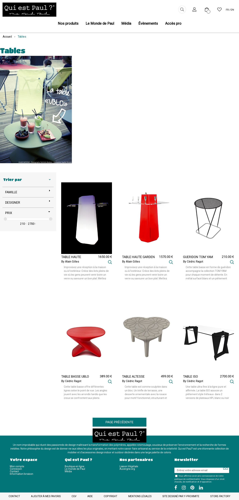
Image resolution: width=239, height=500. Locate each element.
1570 (166, 257)
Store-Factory (220, 496)
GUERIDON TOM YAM (198, 257)
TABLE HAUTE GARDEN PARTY (138, 258)
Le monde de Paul (75, 469)
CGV (74, 496)
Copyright (110, 496)
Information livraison (21, 474)
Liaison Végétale (129, 466)
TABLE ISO (190, 376)
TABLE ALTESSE (133, 376)
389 (106, 376)
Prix (8, 213)
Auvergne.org (127, 469)
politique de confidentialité (187, 479)
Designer (12, 202)
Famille (11, 192)
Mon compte (17, 466)
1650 (105, 257)
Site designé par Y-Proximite (180, 496)
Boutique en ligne (74, 466)
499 (167, 376)
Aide (90, 496)
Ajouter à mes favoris (46, 496)
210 (22, 223)
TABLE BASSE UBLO (75, 376)
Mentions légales (140, 496)
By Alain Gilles (70, 261)
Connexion (16, 469)
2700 (31, 223)
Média (68, 471)
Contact (14, 471)
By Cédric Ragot (193, 261)
